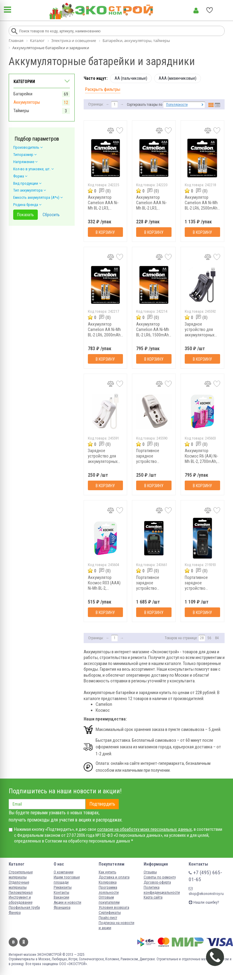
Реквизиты (63, 887)
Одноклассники (23, 942)
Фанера (15, 912)
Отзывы (150, 872)
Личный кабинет (196, 10)
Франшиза (62, 907)
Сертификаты (110, 912)
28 (202, 638)
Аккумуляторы (26, 102)
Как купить (107, 872)
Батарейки (22, 93)
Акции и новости (67, 902)
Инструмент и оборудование (20, 900)
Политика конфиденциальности (162, 890)
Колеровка (108, 882)
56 (209, 638)
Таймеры (21, 110)
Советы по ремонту (160, 877)
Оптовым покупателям (109, 900)
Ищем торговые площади (67, 879)
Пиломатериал (21, 892)
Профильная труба (24, 907)
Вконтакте (13, 942)
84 (217, 638)
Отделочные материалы (19, 885)
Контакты (61, 892)
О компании (63, 872)
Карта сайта (153, 897)
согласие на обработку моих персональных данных (144, 829)
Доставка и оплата (114, 877)
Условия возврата (114, 907)
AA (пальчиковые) (131, 78)
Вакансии (61, 897)
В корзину (105, 232)
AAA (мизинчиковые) (177, 78)
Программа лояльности (109, 890)
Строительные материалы (21, 874)
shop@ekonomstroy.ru (206, 891)
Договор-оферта (157, 882)
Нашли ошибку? (204, 902)
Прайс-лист (108, 917)
